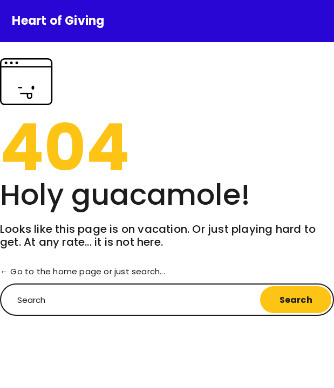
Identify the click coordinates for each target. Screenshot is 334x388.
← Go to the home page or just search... (82, 271)
